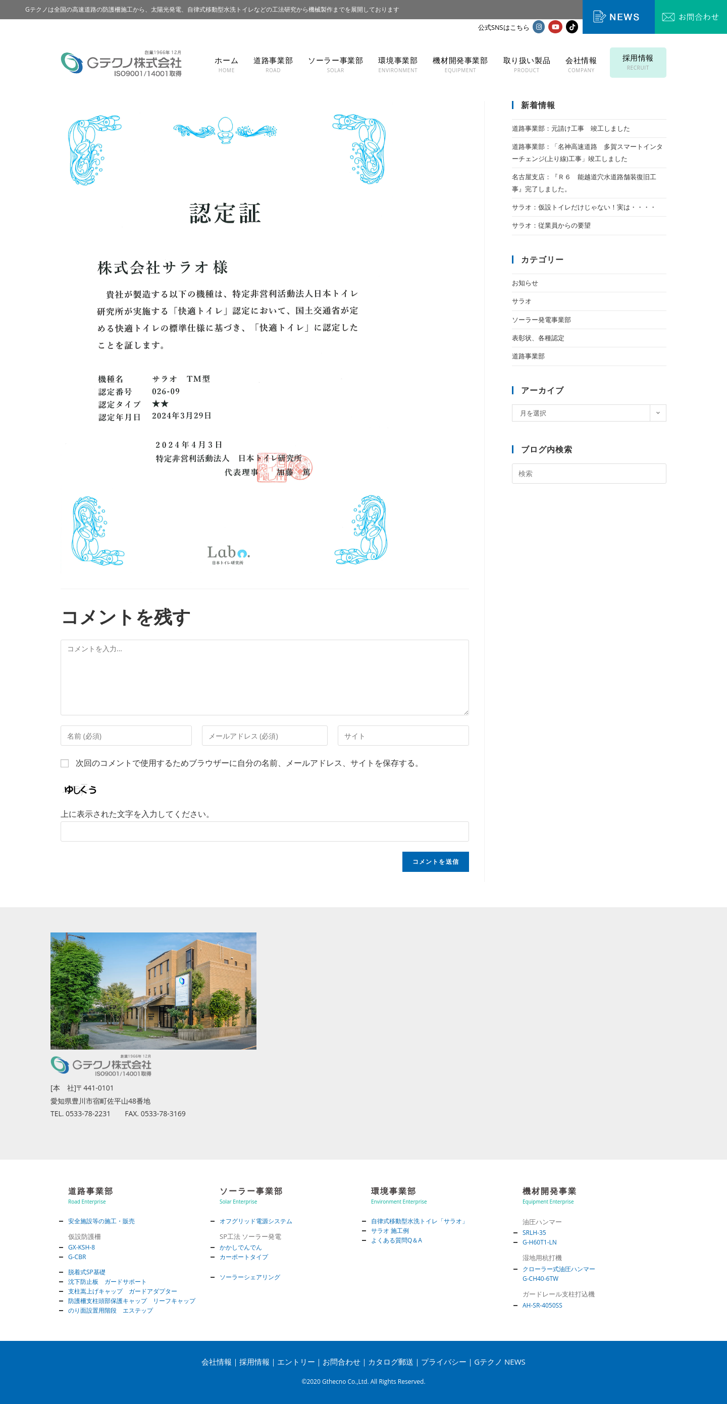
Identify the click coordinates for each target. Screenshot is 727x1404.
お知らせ (525, 282)
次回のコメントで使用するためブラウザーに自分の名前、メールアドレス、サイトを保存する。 (249, 762)
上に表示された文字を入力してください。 (137, 813)
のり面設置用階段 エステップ (110, 1310)
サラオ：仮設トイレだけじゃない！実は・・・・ (584, 207)
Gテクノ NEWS (500, 1362)
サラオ (522, 300)
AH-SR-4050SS (542, 1305)
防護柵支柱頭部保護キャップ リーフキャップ (131, 1300)
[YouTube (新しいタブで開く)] (555, 26)
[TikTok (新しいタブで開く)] (572, 26)
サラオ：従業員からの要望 (551, 225)
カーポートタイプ (244, 1257)
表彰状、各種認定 (538, 337)
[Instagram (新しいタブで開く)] (539, 26)
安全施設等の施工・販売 (101, 1221)
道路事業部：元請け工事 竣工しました (571, 128)
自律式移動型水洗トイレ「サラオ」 (419, 1221)
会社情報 (216, 1362)
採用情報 (254, 1362)
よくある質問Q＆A (396, 1240)
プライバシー (443, 1362)
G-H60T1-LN (540, 1242)
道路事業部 (528, 355)
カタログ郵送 (390, 1362)
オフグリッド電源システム (256, 1221)
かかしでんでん (241, 1247)
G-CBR (77, 1257)
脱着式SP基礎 (87, 1272)
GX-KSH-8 (81, 1247)
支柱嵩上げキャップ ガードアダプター (122, 1291)
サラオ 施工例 (390, 1230)
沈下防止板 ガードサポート (107, 1281)
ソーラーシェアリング (250, 1277)
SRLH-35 (534, 1232)
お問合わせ (341, 1362)
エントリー (296, 1362)
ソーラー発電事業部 (541, 319)
